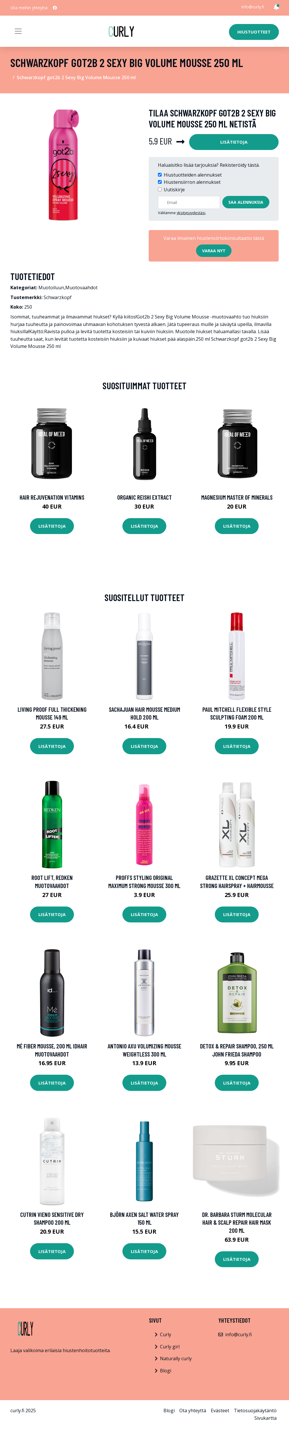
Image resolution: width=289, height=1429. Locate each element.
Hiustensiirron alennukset (192, 182)
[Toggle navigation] (18, 31)
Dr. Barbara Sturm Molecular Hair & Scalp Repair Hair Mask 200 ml (237, 1222)
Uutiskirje (174, 189)
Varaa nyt (213, 250)
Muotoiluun (51, 287)
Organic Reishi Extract (144, 497)
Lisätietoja (233, 142)
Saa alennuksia (245, 202)
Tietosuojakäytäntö (255, 1410)
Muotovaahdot (81, 287)
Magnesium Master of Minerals (237, 497)
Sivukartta (265, 1418)
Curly (165, 1334)
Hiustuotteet (254, 32)
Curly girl (170, 1346)
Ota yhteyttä (192, 1410)
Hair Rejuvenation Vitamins (52, 497)
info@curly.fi (252, 7)
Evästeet (220, 1410)
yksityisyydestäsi (191, 212)
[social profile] (55, 7)
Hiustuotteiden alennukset (193, 175)
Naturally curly (176, 1358)
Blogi (165, 1370)
